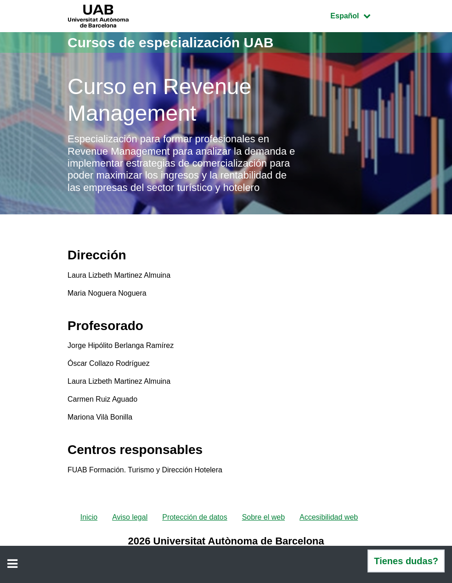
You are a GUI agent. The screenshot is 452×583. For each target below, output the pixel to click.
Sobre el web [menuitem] (263, 517)
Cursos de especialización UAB (170, 42)
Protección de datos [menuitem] (194, 517)
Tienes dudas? (406, 561)
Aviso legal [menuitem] (129, 517)
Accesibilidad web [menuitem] (328, 517)
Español (357, 15)
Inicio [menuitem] (88, 517)
